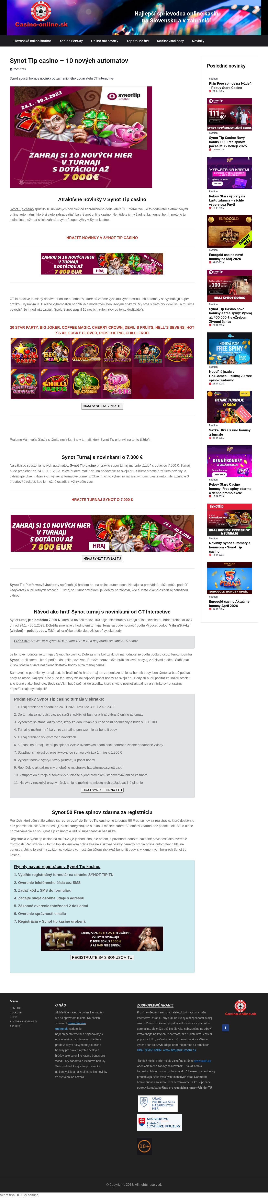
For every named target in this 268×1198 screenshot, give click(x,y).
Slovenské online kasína (32, 41)
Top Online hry (137, 41)
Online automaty (104, 41)
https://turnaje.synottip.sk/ (28, 689)
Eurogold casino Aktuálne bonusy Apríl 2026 (229, 603)
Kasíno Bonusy (71, 41)
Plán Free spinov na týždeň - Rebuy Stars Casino (230, 85)
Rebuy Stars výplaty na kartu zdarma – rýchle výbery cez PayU (227, 200)
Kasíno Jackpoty (170, 41)
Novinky (198, 41)
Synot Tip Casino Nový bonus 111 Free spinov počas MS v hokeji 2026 (228, 142)
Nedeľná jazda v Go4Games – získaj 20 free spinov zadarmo (230, 376)
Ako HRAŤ (16, 1025)
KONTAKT (16, 1008)
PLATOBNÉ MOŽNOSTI (23, 1021)
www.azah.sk (202, 1060)
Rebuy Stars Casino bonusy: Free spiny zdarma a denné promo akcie (230, 488)
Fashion (213, 78)
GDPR (13, 1017)
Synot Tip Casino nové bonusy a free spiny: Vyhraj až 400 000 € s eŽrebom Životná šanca (230, 315)
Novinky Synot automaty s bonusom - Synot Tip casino (229, 547)
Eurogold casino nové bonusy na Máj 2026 (226, 257)
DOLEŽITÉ (16, 1012)
